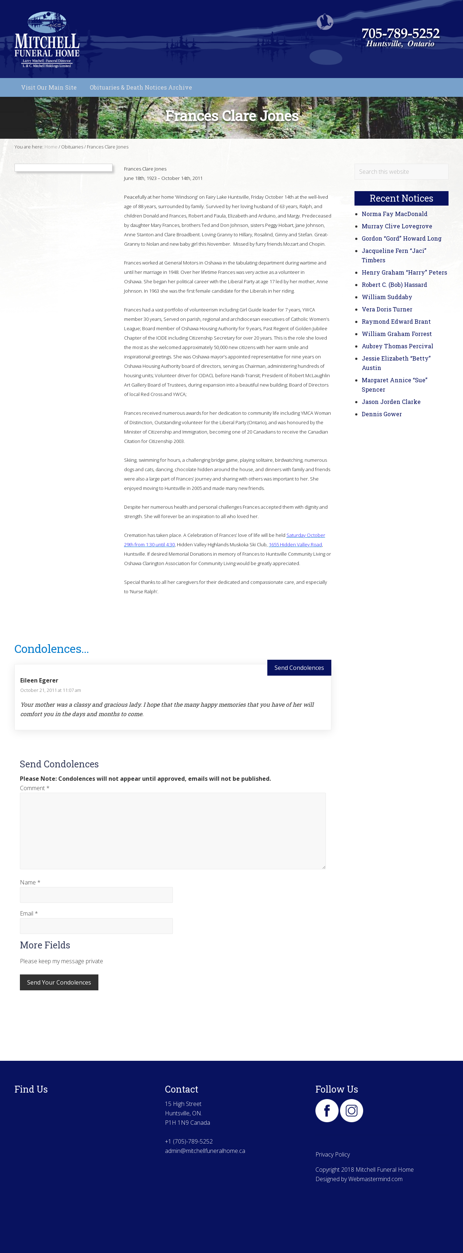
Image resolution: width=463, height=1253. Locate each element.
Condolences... (51, 648)
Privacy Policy (332, 1154)
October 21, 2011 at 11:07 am (50, 690)
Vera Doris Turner (387, 309)
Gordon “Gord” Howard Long (402, 238)
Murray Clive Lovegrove (397, 226)
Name (30, 882)
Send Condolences (299, 668)
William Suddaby (387, 297)
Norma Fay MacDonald (395, 214)
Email (29, 913)
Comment (35, 788)
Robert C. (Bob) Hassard (394, 284)
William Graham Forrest (397, 333)
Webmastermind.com (375, 1179)
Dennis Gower (382, 414)
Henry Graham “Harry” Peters (404, 272)
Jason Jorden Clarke (391, 401)
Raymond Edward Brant (396, 321)
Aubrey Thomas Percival (397, 346)
